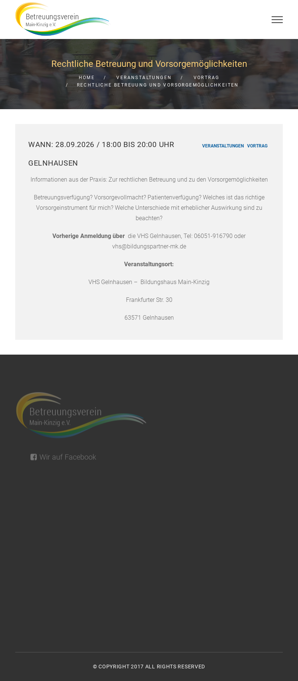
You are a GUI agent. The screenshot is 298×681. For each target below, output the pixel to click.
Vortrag (207, 77)
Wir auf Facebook (63, 459)
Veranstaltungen (144, 77)
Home (87, 77)
